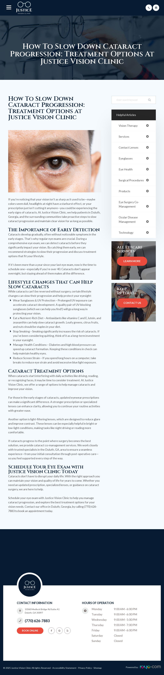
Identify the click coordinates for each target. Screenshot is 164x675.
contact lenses (129, 148)
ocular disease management (129, 222)
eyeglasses (126, 159)
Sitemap (98, 667)
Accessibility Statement (64, 667)
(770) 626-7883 (37, 623)
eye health (126, 170)
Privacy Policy (85, 667)
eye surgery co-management (130, 206)
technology (127, 235)
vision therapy (129, 126)
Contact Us (132, 306)
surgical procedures (132, 181)
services (124, 137)
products (125, 193)
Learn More (132, 264)
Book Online (30, 632)
